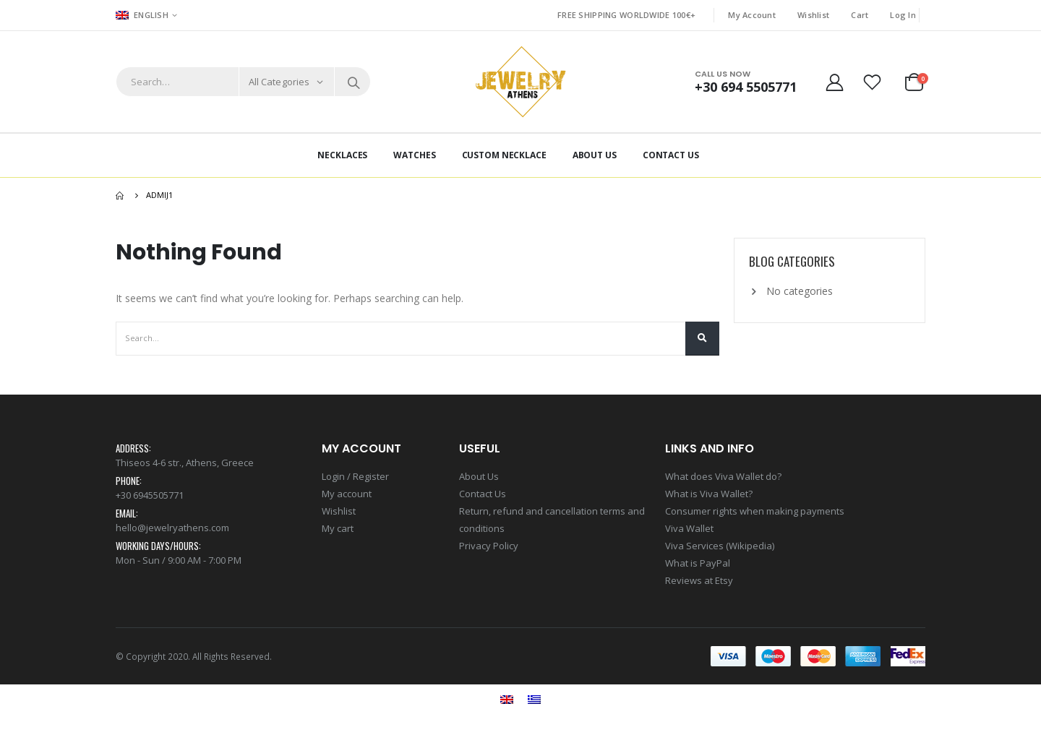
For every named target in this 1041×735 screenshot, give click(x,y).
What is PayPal (697, 562)
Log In (903, 14)
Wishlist (813, 14)
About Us (595, 155)
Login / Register (355, 476)
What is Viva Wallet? (709, 493)
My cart (338, 528)
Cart (859, 14)
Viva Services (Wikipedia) (719, 545)
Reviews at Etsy (699, 580)
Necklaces (342, 155)
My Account (752, 14)
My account (347, 493)
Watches (414, 155)
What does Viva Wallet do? (723, 476)
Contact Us (671, 155)
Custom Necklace (504, 155)
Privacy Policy (488, 545)
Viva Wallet (689, 528)
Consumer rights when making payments (754, 510)
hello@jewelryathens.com (172, 527)
